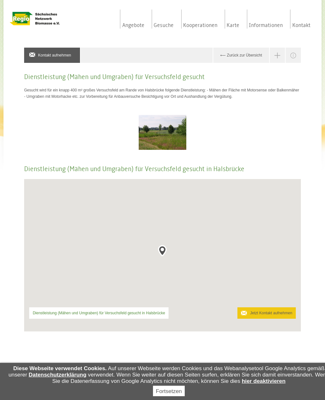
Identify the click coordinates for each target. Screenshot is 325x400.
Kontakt (301, 25)
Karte (233, 25)
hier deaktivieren (264, 381)
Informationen (266, 25)
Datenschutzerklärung (57, 374)
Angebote (133, 25)
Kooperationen (200, 25)
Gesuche (164, 25)
